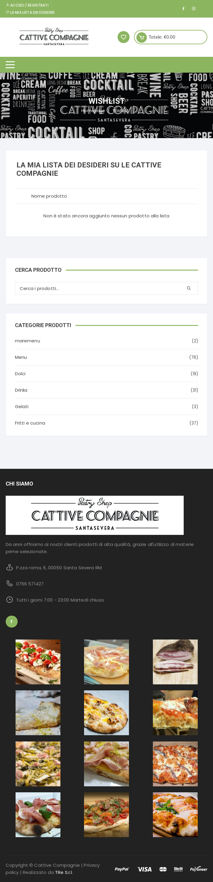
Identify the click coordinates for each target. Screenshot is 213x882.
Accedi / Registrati (27, 5)
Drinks (21, 390)
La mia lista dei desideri (30, 12)
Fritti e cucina (30, 423)
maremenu (27, 341)
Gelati (22, 406)
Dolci (20, 373)
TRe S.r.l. (64, 872)
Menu (21, 357)
